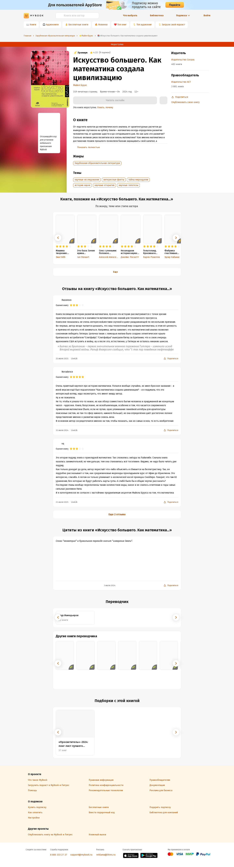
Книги (33, 24)
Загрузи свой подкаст (173, 24)
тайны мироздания (138, 179)
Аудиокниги (52, 24)
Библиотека (156, 15)
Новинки (102, 24)
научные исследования (87, 179)
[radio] (57, 246)
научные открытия (104, 185)
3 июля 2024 (109, 585)
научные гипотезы (128, 185)
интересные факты (113, 179)
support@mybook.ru (81, 854)
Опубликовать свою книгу (185, 102)
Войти (207, 15)
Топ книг (121, 24)
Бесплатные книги (78, 24)
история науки (82, 185)
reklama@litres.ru (105, 854)
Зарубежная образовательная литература (97, 163)
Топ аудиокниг (144, 24)
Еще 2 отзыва (117, 514)
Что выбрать (130, 15)
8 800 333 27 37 (58, 854)
